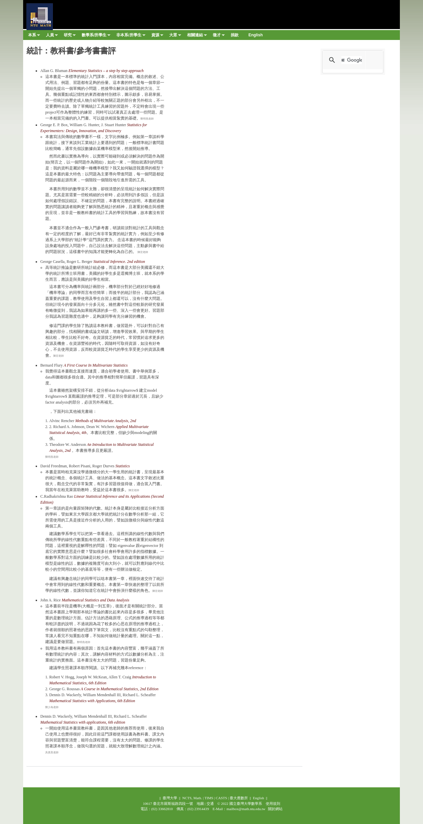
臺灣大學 (170, 798)
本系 (34, 36)
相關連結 (197, 36)
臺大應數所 (239, 798)
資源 (157, 36)
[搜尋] (351, 60)
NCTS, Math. (192, 798)
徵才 (219, 36)
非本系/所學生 (130, 36)
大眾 (175, 36)
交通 (210, 804)
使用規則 (273, 804)
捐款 (235, 35)
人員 (52, 36)
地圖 (200, 804)
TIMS (209, 798)
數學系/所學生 (96, 36)
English (258, 798)
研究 (70, 36)
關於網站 (275, 809)
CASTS (221, 798)
